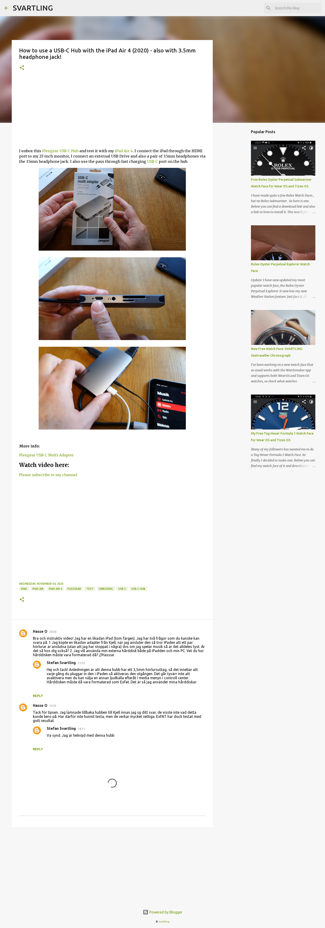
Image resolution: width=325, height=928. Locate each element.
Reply (38, 696)
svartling (164, 921)
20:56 (52, 631)
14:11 (81, 728)
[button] (22, 68)
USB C (152, 161)
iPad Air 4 (124, 151)
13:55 (52, 705)
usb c (122, 588)
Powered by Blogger (162, 912)
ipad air (37, 588)
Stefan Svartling (61, 663)
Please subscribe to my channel (48, 475)
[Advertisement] (112, 112)
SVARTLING (33, 8)
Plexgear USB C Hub (60, 151)
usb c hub (138, 588)
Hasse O (40, 631)
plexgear (74, 588)
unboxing (106, 588)
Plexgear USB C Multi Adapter (46, 455)
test (90, 588)
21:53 (81, 662)
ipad (24, 588)
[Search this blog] (297, 8)
